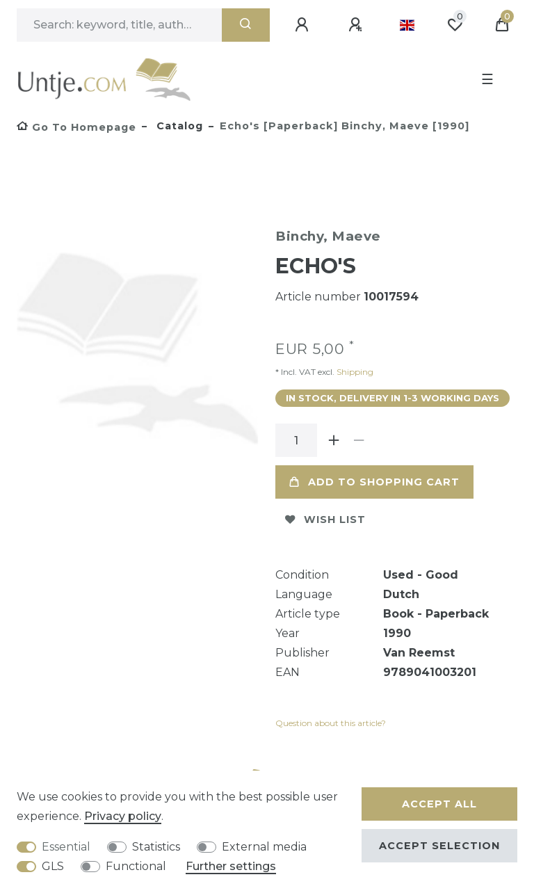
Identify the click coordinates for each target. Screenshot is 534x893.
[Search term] (119, 25)
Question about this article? (330, 723)
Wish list (325, 519)
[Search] (246, 25)
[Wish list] (454, 25)
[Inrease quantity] (333, 440)
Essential (66, 846)
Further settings (231, 866)
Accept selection (439, 845)
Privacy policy (122, 816)
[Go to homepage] (76, 127)
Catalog (178, 126)
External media (264, 846)
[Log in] (304, 25)
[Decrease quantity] (358, 440)
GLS (53, 866)
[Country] (407, 25)
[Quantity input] (296, 440)
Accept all (439, 804)
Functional (136, 866)
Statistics (156, 846)
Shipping (353, 372)
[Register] (357, 25)
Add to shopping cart (374, 482)
